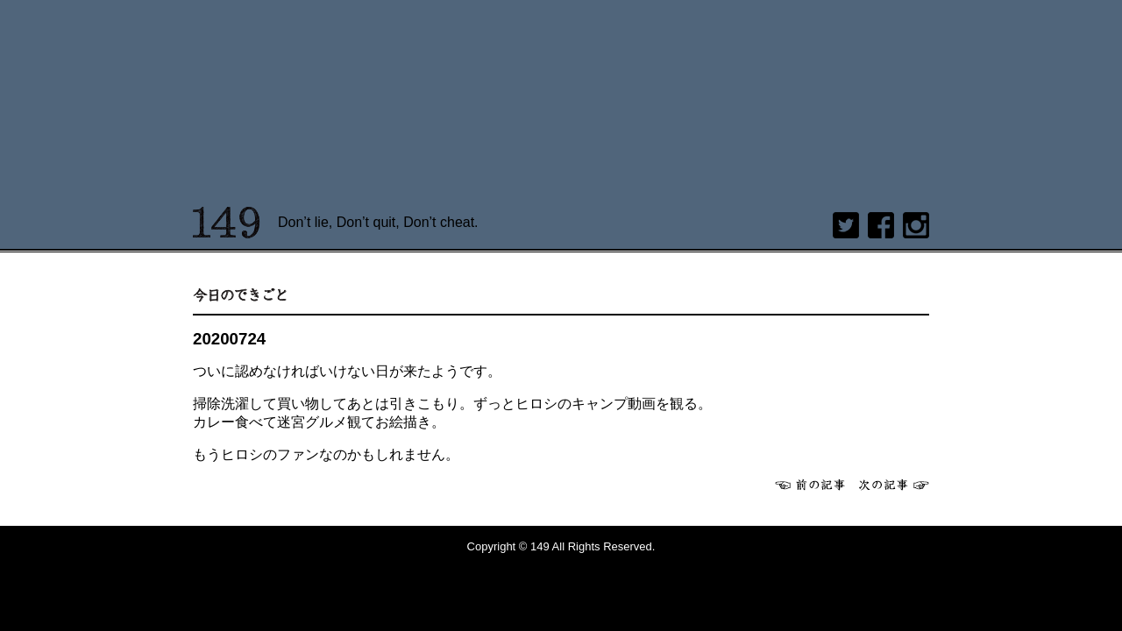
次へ (894, 485)
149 (226, 222)
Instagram (916, 225)
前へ (810, 485)
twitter (846, 225)
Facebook (881, 225)
